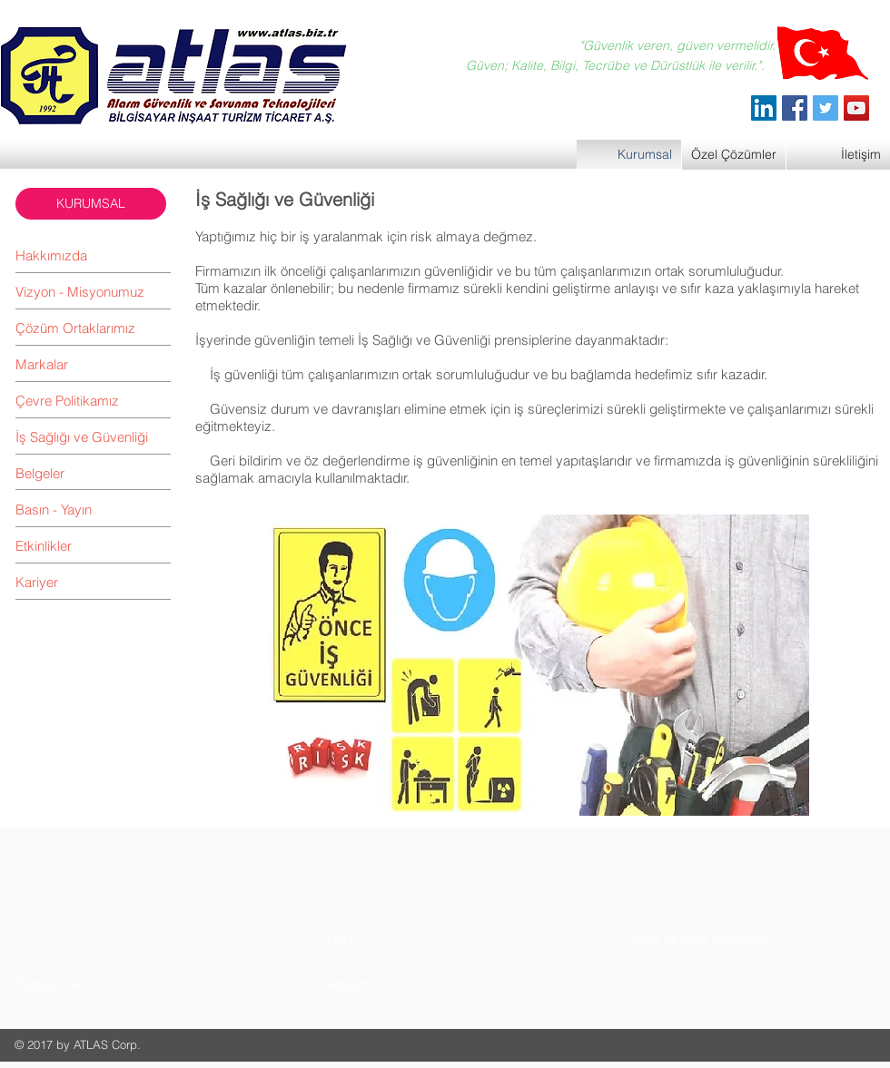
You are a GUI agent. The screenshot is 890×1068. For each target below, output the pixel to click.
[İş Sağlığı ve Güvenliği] (93, 436)
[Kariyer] (93, 581)
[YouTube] (856, 108)
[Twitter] (825, 108)
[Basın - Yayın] (92, 509)
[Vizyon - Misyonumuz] (93, 291)
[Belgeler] (92, 473)
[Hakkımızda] (93, 255)
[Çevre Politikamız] (93, 400)
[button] (90, 204)
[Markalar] (93, 364)
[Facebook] (794, 108)
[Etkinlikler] (93, 545)
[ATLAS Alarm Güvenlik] (763, 108)
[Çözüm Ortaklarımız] (93, 327)
